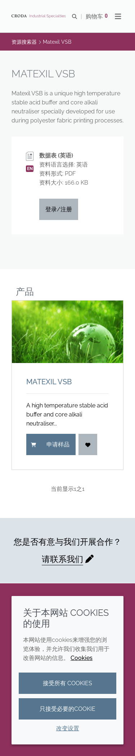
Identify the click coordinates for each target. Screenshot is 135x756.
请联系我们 (62, 559)
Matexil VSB (49, 381)
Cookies (82, 658)
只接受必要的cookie (67, 708)
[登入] (87, 444)
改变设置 (67, 728)
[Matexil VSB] (67, 332)
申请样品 (50, 444)
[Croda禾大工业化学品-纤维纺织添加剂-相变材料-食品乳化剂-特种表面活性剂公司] (40, 16)
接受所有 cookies (67, 683)
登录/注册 (58, 209)
